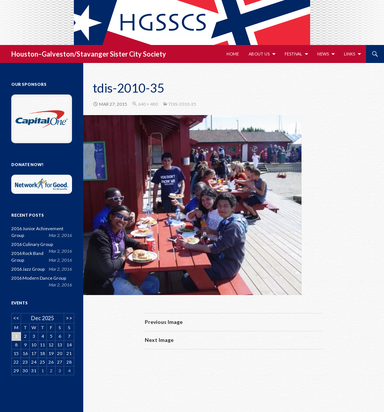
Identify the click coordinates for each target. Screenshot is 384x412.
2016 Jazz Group (28, 269)
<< (16, 318)
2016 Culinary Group (32, 244)
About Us (259, 53)
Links (349, 53)
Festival (293, 53)
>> (69, 318)
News (323, 53)
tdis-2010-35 (182, 104)
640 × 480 (148, 104)
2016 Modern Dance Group (38, 278)
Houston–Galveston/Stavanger (60, 54)
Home (232, 53)
